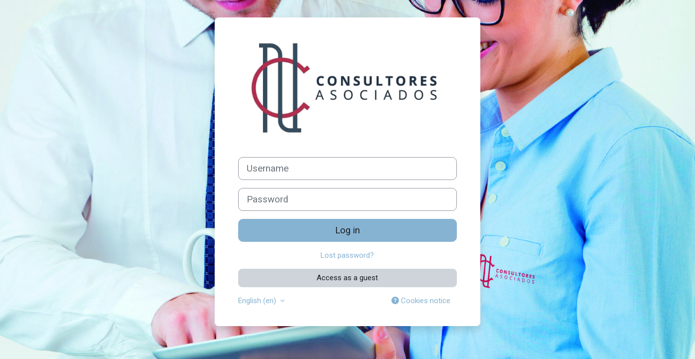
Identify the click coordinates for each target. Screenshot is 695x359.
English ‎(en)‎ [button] (258, 300)
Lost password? (347, 255)
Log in (347, 230)
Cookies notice (420, 300)
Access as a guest (347, 277)
